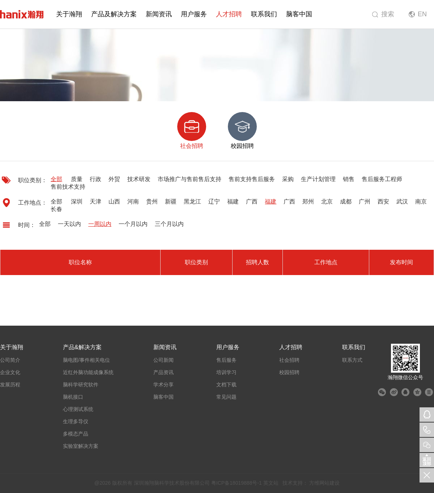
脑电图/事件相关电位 (86, 360)
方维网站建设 (324, 483)
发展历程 (10, 384)
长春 (56, 209)
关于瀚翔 (69, 14)
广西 (252, 201)
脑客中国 (299, 14)
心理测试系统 (78, 409)
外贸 (114, 179)
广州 (364, 201)
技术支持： (295, 483)
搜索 (387, 14)
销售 (348, 179)
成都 (346, 201)
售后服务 (226, 360)
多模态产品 (75, 434)
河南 (133, 201)
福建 (233, 201)
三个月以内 (169, 224)
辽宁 (214, 201)
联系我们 (264, 14)
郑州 (308, 201)
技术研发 (138, 179)
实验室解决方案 (80, 446)
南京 (421, 201)
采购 (288, 179)
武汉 (402, 201)
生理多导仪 (75, 421)
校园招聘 (289, 372)
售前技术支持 (68, 187)
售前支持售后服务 (252, 179)
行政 (95, 179)
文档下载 (226, 384)
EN (422, 14)
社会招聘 (289, 360)
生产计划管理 (318, 179)
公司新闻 (163, 360)
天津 (95, 201)
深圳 (76, 201)
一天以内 (69, 224)
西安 (383, 201)
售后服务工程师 (382, 179)
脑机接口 (73, 397)
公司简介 (10, 360)
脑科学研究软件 (80, 384)
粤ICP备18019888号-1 (236, 483)
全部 (56, 179)
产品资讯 (163, 372)
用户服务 (194, 14)
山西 (114, 201)
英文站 (270, 483)
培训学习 (226, 372)
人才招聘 (229, 14)
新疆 (170, 201)
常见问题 (226, 397)
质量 (76, 179)
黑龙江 (192, 201)
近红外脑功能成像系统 (88, 372)
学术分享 (163, 384)
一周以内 (99, 224)
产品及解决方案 (114, 14)
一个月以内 (133, 224)
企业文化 (10, 372)
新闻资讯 (159, 14)
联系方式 (352, 360)
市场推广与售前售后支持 (189, 179)
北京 (327, 201)
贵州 (152, 201)
